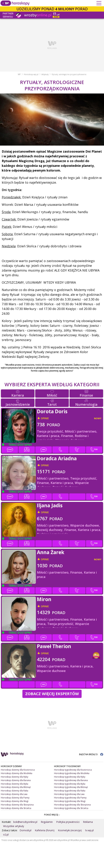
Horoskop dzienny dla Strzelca (16, 808)
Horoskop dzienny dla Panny (15, 797)
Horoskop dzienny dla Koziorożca (18, 769)
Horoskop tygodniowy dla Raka (69, 790)
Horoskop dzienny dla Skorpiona (17, 804)
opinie (45, 418)
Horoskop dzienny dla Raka (14, 790)
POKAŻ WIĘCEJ (52, 814)
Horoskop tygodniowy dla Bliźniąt (71, 787)
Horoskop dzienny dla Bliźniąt (16, 787)
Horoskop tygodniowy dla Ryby (69, 776)
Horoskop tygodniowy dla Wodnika (71, 773)
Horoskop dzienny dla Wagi (14, 801)
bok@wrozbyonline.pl (25, 822)
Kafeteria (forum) (44, 830)
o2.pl (6, 834)
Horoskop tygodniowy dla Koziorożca (73, 769)
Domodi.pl (25, 830)
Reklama (88, 822)
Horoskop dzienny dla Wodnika (16, 773)
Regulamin (47, 822)
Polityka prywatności (67, 822)
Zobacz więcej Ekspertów (52, 693)
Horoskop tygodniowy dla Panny (70, 797)
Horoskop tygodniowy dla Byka (69, 783)
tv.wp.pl (89, 830)
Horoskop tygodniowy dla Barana (71, 780)
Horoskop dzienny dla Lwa (14, 794)
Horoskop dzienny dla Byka (14, 783)
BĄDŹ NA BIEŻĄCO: (91, 754)
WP (19, 74)
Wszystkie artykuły (13, 826)
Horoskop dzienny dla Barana (16, 780)
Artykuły (44, 74)
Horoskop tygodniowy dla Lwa (69, 794)
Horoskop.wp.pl (31, 74)
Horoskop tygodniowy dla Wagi (69, 801)
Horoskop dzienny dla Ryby (14, 776)
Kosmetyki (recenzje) (70, 830)
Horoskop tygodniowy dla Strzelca (71, 808)
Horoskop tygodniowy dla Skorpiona (72, 804)
